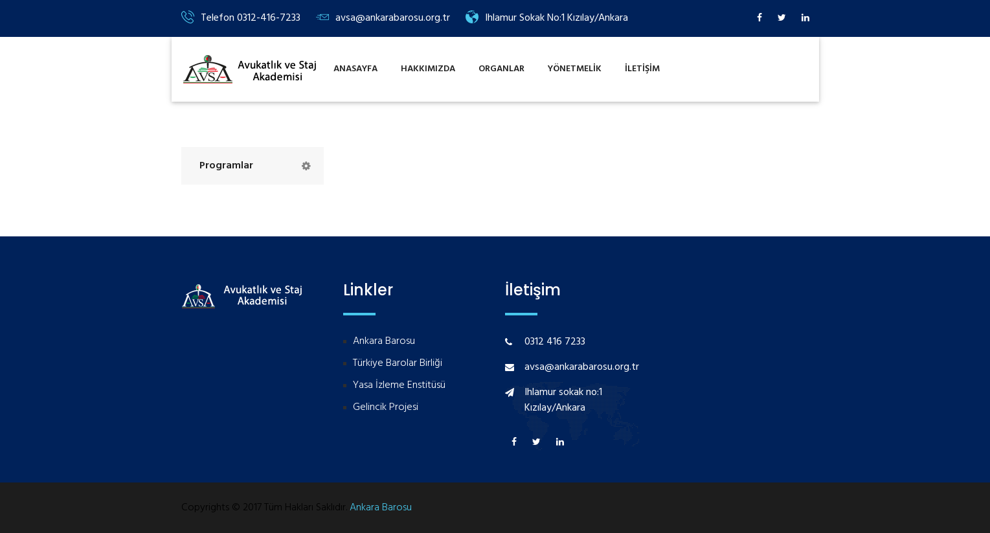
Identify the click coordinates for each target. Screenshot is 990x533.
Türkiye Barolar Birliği (397, 363)
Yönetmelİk (575, 69)
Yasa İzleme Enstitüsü (399, 385)
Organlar (501, 69)
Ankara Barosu (384, 341)
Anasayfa (355, 69)
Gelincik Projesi (385, 407)
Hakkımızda (428, 69)
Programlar (226, 165)
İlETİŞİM (642, 69)
